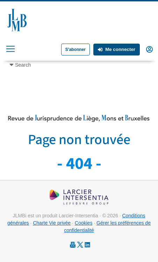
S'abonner (75, 49)
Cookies (84, 223)
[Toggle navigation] (10, 49)
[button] (149, 49)
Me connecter (116, 49)
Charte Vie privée (52, 223)
